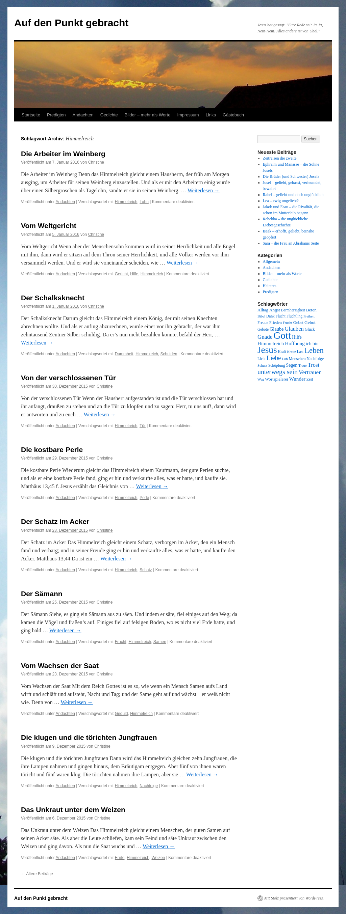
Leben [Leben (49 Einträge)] (314, 350)
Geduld (121, 713)
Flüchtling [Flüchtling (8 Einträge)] (294, 316)
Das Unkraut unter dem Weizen (73, 809)
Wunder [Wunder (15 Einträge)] (297, 379)
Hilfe (134, 274)
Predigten (56, 114)
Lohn (144, 201)
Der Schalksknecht (52, 298)
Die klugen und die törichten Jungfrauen (89, 737)
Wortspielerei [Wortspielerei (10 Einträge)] (276, 379)
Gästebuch (233, 114)
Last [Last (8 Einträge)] (300, 352)
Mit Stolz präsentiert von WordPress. (294, 898)
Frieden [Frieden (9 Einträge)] (275, 322)
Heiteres (269, 285)
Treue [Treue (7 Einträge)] (302, 365)
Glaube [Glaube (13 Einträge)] (277, 329)
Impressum (188, 114)
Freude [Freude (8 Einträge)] (262, 323)
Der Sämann (42, 594)
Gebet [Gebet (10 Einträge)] (298, 322)
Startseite (31, 114)
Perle (144, 497)
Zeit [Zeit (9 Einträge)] (309, 379)
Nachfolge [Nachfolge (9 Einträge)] (315, 358)
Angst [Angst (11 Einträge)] (274, 309)
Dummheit (124, 354)
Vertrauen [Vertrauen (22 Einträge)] (310, 372)
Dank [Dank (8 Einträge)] (270, 316)
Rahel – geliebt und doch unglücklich (293, 194)
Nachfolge (149, 785)
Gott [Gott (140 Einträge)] (282, 335)
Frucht (120, 641)
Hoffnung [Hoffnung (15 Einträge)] (295, 343)
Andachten (83, 114)
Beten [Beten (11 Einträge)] (311, 309)
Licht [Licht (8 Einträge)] (261, 359)
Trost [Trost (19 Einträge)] (314, 365)
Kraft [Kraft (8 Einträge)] (282, 352)
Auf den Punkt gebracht (71, 22)
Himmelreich (126, 201)
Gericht (121, 274)
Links (211, 114)
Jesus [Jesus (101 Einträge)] (267, 350)
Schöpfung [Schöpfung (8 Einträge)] (276, 365)
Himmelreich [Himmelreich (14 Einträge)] (270, 343)
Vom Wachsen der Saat (60, 665)
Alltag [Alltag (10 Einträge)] (262, 310)
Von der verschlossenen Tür (68, 378)
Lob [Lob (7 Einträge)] (285, 359)
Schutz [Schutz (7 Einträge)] (262, 365)
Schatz (146, 569)
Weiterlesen (204, 190)
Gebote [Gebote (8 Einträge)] (263, 329)
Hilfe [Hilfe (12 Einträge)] (296, 337)
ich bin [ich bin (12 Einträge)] (312, 343)
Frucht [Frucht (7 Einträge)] (287, 323)
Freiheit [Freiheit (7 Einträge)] (309, 316)
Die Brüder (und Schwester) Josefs (291, 176)
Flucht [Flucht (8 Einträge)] (281, 316)
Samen (159, 641)
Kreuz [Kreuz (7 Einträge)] (291, 352)
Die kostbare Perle (52, 449)
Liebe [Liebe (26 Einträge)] (274, 357)
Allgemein (271, 261)
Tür (143, 425)
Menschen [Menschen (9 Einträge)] (297, 358)
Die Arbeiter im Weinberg (63, 154)
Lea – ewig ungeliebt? (281, 200)
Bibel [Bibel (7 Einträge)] (261, 316)
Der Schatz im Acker (55, 521)
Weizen (158, 857)
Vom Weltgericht (48, 225)
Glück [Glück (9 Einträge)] (310, 329)
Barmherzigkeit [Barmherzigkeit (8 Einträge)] (293, 310)
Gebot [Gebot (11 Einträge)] (310, 322)
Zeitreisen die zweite (280, 158)
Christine (96, 162)
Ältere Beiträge (37, 873)
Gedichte (109, 114)
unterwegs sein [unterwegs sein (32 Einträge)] (277, 372)
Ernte (120, 857)
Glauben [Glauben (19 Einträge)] (294, 329)
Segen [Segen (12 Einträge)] (291, 365)
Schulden (168, 354)
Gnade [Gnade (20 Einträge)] (264, 337)
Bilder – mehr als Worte (148, 114)
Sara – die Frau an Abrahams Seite (291, 243)
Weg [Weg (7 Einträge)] (260, 379)
